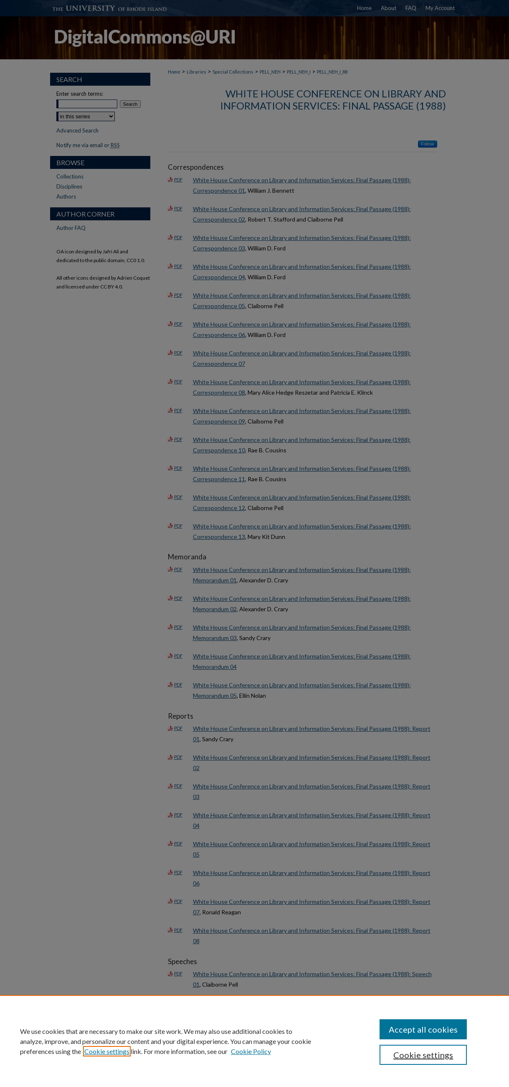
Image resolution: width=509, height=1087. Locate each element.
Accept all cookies (423, 1029)
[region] (254, 1041)
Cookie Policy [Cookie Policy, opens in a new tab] (251, 1051)
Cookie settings (106, 1051)
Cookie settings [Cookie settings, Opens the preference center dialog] (423, 1055)
